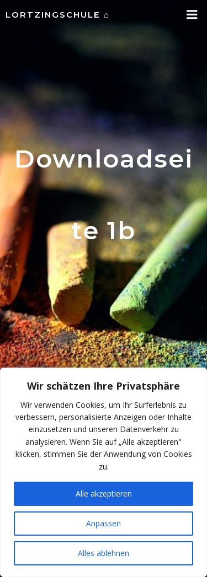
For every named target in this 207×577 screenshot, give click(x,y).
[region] (103, 472)
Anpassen (103, 523)
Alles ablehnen (103, 553)
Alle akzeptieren (104, 493)
